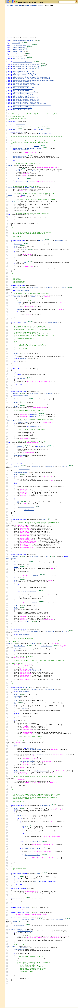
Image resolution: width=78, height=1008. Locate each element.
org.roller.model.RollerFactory (23, 87)
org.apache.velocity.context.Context (25, 76)
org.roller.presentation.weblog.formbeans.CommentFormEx (32, 105)
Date (28, 622)
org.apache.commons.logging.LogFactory (26, 73)
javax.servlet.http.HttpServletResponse (26, 66)
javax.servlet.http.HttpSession (23, 68)
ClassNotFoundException (32, 842)
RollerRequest (20, 124)
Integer (35, 575)
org (24, 5)
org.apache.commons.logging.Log (23, 71)
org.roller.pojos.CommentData (22, 89)
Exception (21, 179)
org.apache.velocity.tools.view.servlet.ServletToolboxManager (34, 80)
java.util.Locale (17, 54)
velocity (41, 5)
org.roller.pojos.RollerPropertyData (25, 92)
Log (22, 132)
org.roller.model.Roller (21, 86)
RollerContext (17, 157)
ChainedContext (13, 946)
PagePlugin (37, 881)
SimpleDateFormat (19, 646)
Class (18, 169)
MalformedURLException (26, 507)
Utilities (35, 669)
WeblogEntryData (19, 455)
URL (18, 502)
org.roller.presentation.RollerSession (26, 102)
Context (36, 146)
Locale (10, 643)
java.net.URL (16, 43)
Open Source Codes (16, 5)
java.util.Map (17, 56)
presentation (34, 5)
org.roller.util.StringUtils (22, 108)
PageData (19, 302)
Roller (16, 700)
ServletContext (45, 805)
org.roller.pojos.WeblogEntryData (24, 95)
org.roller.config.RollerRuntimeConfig (26, 84)
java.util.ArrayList (18, 47)
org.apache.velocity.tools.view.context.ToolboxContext (31, 78)
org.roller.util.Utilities (21, 109)
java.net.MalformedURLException (22, 40)
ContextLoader (42, 133)
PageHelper (11, 187)
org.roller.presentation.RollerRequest (26, 100)
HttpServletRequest (19, 156)
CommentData (21, 448)
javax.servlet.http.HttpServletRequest (26, 64)
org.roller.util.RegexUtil (21, 106)
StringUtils (37, 671)
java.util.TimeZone (19, 58)
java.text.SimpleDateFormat (21, 45)
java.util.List (17, 51)
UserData (17, 696)
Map (15, 703)
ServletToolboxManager (15, 929)
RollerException (23, 149)
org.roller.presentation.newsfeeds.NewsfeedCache (29, 103)
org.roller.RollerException (22, 81)
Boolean (34, 414)
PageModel (19, 171)
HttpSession (18, 244)
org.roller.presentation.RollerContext (26, 99)
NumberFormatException (29, 591)
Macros (10, 195)
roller (27, 5)
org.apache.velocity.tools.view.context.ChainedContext (31, 77)
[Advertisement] (23, 19)
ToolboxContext (27, 917)
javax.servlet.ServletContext (22, 62)
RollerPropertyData (35, 749)
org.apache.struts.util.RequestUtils (25, 74)
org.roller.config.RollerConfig (23, 83)
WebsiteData (12, 295)
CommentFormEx (13, 421)
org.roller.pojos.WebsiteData (22, 96)
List (14, 129)
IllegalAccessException (32, 855)
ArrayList (40, 129)
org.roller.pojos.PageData (21, 90)
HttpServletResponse (34, 148)
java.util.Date (17, 49)
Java (7, 5)
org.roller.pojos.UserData (21, 93)
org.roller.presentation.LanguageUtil (25, 97)
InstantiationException (32, 848)
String (10, 165)
